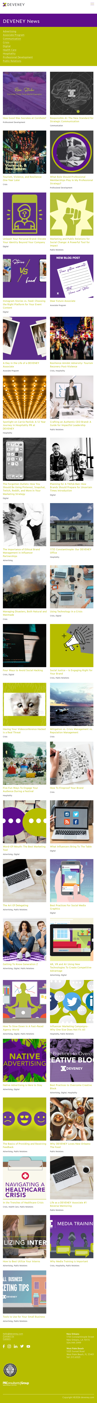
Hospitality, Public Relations (62, 1033)
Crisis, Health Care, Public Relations (18, 1206)
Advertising (9, 31)
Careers (7, 1338)
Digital (7, 46)
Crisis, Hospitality (57, 370)
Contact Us (8, 1336)
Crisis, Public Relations (59, 677)
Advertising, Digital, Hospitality (63, 1092)
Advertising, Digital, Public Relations (18, 968)
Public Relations (12, 61)
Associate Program (13, 35)
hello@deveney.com (13, 1333)
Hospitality (9, 53)
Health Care (9, 49)
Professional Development (18, 57)
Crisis (6, 42)
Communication (12, 38)
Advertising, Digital (11, 854)
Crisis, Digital (55, 615)
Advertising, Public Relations (15, 909)
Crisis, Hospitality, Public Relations (64, 1265)
